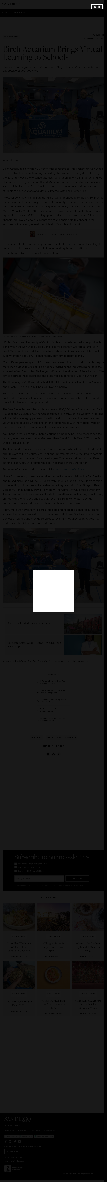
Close (97, 7)
